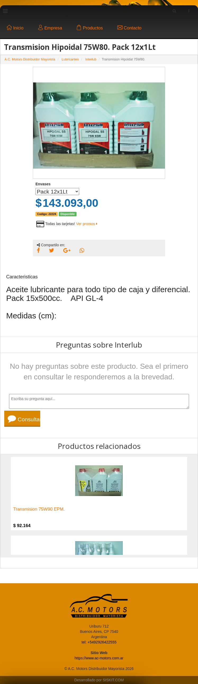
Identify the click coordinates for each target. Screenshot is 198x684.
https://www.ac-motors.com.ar (99, 658)
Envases (43, 184)
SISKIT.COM (113, 680)
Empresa (50, 27)
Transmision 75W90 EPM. (39, 509)
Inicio (15, 27)
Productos (89, 27)
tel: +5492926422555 (99, 642)
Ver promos (86, 224)
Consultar (24, 418)
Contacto (129, 27)
